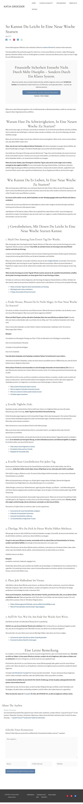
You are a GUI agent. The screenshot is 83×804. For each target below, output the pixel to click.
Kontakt (42, 798)
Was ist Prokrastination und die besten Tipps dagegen (28, 607)
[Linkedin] (18, 39)
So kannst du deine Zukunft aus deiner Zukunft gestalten (29, 637)
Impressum (29, 796)
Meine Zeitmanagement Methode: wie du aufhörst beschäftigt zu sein (34, 604)
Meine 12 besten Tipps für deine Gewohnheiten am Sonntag (30, 287)
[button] (41, 92)
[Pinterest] (14, 39)
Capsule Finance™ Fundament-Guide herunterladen (29, 717)
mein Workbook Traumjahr (21, 673)
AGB (54, 796)
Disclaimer (48, 796)
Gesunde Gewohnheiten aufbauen (22, 516)
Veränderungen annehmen (19, 394)
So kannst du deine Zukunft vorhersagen (24, 640)
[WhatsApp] (22, 39)
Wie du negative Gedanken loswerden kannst (25, 389)
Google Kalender (53, 261)
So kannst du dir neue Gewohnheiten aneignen (26, 511)
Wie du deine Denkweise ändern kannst (23, 386)
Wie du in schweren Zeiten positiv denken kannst (27, 392)
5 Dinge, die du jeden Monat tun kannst (23, 292)
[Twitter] (10, 39)
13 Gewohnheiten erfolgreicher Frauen (23, 518)
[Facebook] (6, 39)
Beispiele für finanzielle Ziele (20, 451)
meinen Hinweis (48, 47)
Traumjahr (27, 694)
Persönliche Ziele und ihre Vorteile (22, 449)
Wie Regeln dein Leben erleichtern (22, 289)
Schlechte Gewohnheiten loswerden (22, 513)
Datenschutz (39, 796)
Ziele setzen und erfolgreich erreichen (23, 446)
